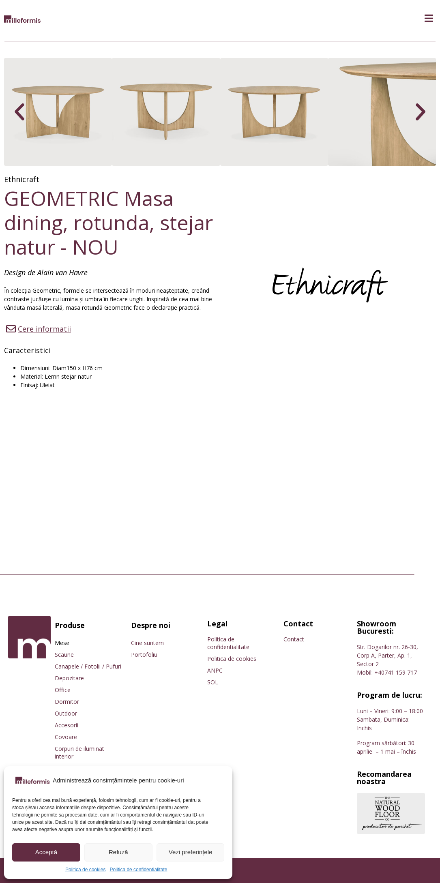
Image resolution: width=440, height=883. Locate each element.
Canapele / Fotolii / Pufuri (88, 666)
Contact (293, 639)
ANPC (215, 670)
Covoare (66, 737)
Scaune (64, 654)
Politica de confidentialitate (138, 869)
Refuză (118, 852)
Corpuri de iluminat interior (79, 752)
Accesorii (66, 725)
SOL (212, 682)
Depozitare (69, 678)
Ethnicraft (21, 179)
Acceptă (46, 852)
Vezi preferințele (190, 852)
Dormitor (67, 701)
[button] (429, 18)
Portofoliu (144, 654)
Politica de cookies (85, 869)
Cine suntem (147, 643)
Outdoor (66, 713)
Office (63, 690)
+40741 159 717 (395, 672)
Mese (62, 643)
